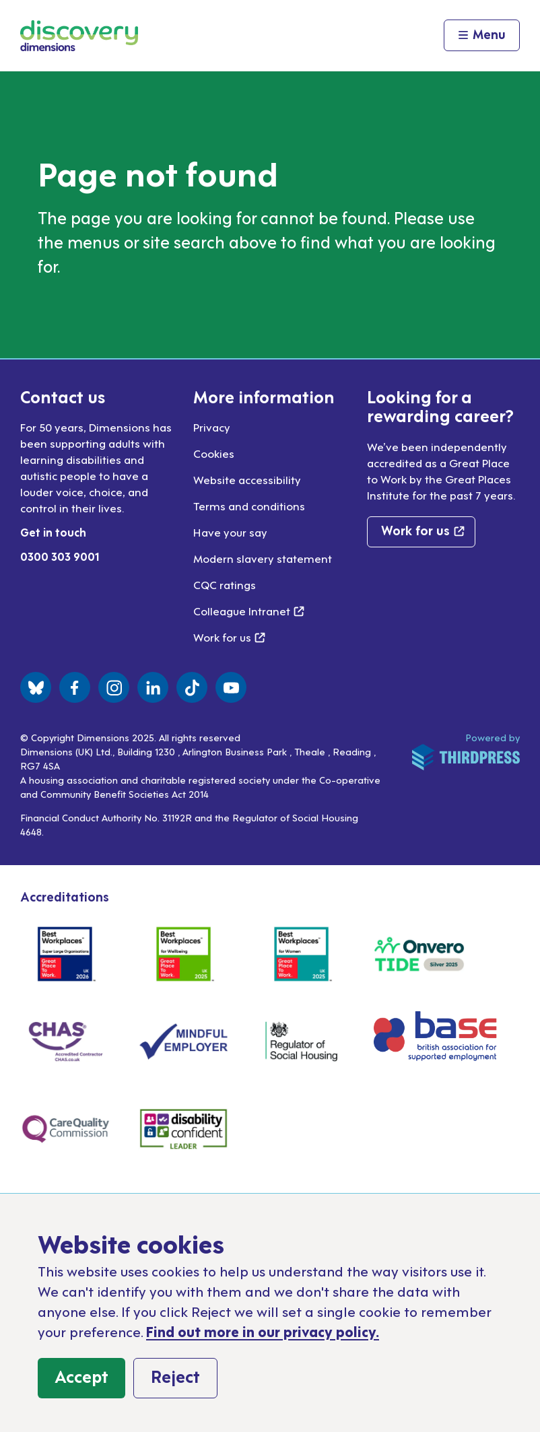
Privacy (211, 426)
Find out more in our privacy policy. (262, 1331)
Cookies (213, 453)
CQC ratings (224, 584)
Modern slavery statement (262, 558)
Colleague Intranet (248, 610)
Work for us (229, 637)
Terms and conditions (249, 505)
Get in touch (53, 531)
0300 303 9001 (60, 556)
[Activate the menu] (482, 36)
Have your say (230, 531)
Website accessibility (247, 479)
